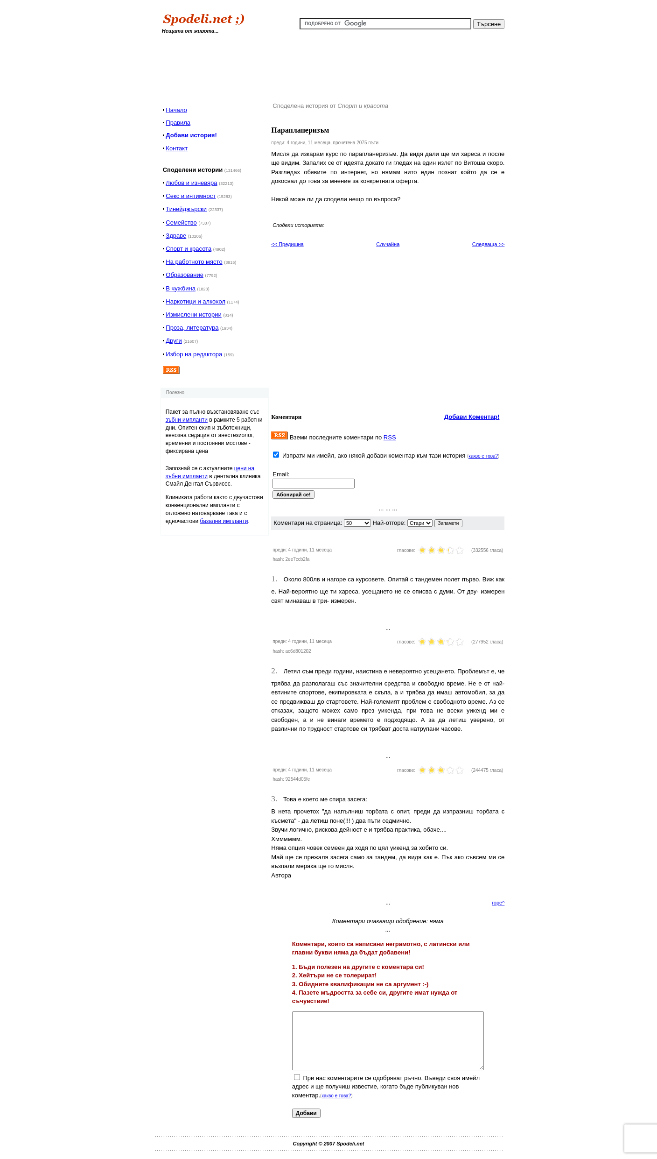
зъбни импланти (187, 420)
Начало (176, 109)
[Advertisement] (334, 65)
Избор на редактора (194, 354)
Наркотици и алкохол (195, 301)
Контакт (177, 148)
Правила (178, 122)
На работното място (194, 261)
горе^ (498, 902)
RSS (390, 437)
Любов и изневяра (191, 182)
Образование (184, 274)
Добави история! (191, 135)
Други (174, 340)
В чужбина (181, 288)
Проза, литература (192, 327)
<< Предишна (287, 244)
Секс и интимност (191, 195)
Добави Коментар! (472, 416)
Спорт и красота (188, 248)
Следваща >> (488, 244)
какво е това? (483, 456)
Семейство (181, 222)
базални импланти (224, 521)
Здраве (176, 235)
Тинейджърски (186, 208)
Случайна (387, 244)
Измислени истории (193, 314)
